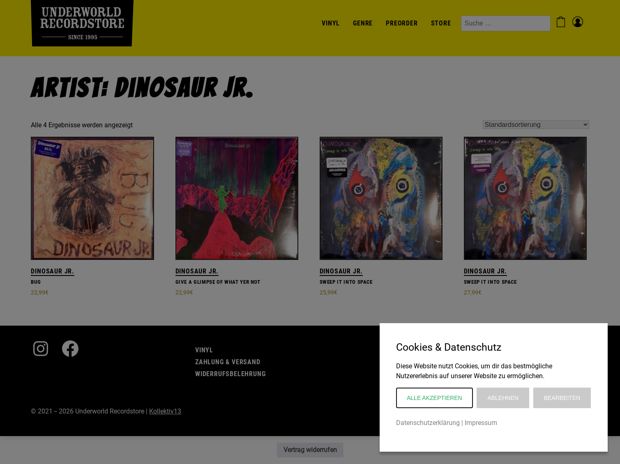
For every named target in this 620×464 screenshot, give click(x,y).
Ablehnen (502, 398)
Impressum (481, 423)
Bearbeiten (562, 398)
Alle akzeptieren (434, 398)
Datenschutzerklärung (428, 423)
